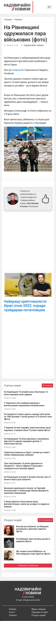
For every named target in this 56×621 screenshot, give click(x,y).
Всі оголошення (45, 520)
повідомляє (18, 70)
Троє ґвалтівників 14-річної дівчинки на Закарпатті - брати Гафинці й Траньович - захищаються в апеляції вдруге (24, 465)
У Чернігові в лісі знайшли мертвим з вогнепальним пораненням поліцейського (24, 404)
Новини (18, 19)
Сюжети (13, 615)
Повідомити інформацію (28, 565)
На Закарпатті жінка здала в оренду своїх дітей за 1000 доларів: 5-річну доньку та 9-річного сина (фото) (28, 416)
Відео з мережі (39, 609)
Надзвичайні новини (34, 45)
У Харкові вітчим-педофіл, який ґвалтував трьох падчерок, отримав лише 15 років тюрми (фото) (27, 428)
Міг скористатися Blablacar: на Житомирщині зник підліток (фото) (33, 552)
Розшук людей (39, 615)
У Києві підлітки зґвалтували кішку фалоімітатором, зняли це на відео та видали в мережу (26, 504)
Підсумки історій (40, 612)
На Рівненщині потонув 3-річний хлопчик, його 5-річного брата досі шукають (27, 478)
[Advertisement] (28, 241)
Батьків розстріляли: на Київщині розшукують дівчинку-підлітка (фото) (32, 529)
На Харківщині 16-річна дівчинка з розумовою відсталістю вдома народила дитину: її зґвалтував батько (26, 441)
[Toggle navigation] (49, 7)
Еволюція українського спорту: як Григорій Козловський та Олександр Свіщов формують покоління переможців (26, 490)
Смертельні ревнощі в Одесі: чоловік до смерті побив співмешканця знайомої (27, 453)
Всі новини (47, 385)
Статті (12, 612)
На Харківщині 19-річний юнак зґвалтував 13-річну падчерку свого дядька (26, 393)
